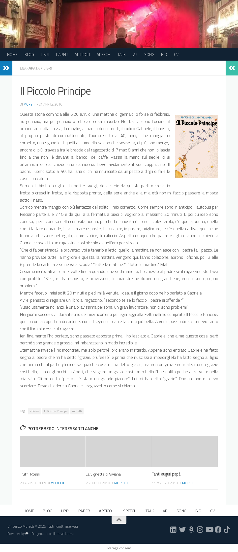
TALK (121, 54)
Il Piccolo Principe (55, 410)
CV (176, 54)
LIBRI (45, 54)
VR (135, 54)
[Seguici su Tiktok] (227, 529)
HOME (12, 54)
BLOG (29, 54)
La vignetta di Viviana (104, 474)
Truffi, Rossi (30, 474)
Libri (49, 68)
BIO (164, 54)
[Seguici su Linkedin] (173, 529)
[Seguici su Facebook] (218, 529)
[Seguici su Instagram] (200, 529)
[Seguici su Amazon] (191, 529)
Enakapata (30, 68)
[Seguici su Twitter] (182, 529)
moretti (30, 104)
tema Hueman (65, 533)
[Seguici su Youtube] (209, 529)
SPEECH (103, 54)
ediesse (34, 410)
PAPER (62, 54)
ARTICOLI (82, 54)
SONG (149, 54)
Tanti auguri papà (166, 474)
